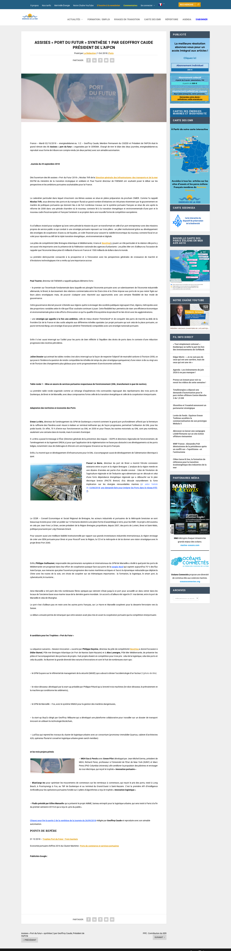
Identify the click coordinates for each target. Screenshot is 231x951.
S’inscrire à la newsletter (108, 5)
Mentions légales (103, 947)
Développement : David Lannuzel (60, 947)
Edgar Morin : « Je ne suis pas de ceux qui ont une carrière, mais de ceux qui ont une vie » (188, 355)
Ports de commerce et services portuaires (99, 841)
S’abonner (202, 15)
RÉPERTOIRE (171, 15)
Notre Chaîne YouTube (83, 5)
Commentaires (130, 5)
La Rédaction (90, 49)
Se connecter (146, 5)
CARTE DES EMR (152, 15)
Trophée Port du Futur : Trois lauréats (60, 834)
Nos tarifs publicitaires (84, 947)
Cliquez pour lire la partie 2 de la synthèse (50, 816)
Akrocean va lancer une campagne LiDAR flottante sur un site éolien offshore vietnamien (189, 429)
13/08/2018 (94, 483)
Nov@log (106, 239)
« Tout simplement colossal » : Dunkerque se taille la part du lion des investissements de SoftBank (188, 342)
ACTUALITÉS (73, 15)
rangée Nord (117, 562)
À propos (34, 5)
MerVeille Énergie (62, 5)
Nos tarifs (46, 5)
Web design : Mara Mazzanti (33, 947)
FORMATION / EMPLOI (99, 15)
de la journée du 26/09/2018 (83, 816)
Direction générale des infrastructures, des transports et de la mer (127, 173)
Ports (111, 49)
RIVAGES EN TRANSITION (127, 15)
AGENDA (187, 15)
